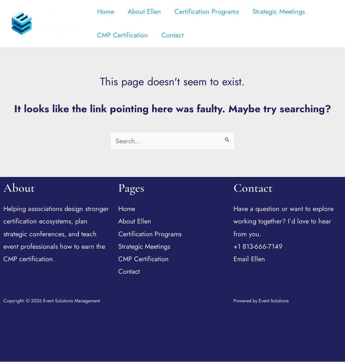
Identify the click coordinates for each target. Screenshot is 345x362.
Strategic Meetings (278, 12)
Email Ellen (249, 259)
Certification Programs (207, 12)
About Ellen (144, 12)
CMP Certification (122, 35)
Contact (172, 35)
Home (105, 12)
